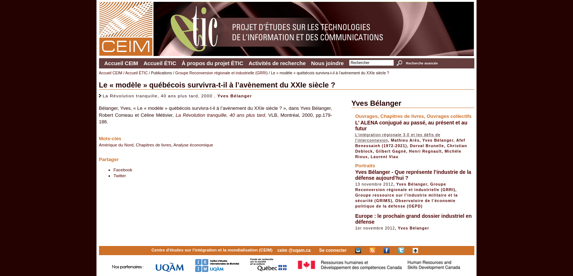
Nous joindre (327, 63)
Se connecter (332, 250)
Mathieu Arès (405, 140)
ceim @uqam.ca (294, 250)
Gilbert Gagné (391, 151)
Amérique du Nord (116, 144)
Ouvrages (366, 116)
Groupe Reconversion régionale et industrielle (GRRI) (221, 73)
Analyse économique (193, 144)
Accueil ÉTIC (160, 63)
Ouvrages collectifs (448, 116)
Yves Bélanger (234, 95)
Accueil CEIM (121, 63)
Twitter (120, 175)
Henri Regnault (425, 151)
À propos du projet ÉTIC (212, 63)
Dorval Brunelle (427, 145)
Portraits (365, 165)
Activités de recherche (277, 63)
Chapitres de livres (153, 144)
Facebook (123, 169)
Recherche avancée (422, 63)
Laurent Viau (384, 156)
